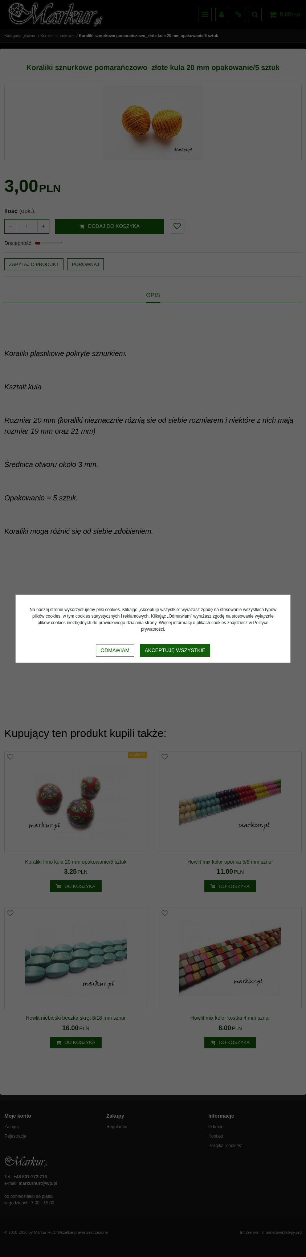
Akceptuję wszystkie (175, 650)
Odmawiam (115, 650)
